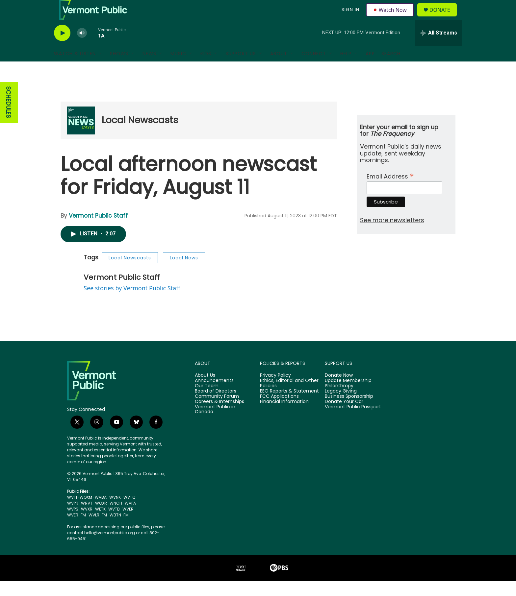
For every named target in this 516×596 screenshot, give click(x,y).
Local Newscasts (140, 135)
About (278, 68)
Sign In (349, 17)
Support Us (240, 68)
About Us (205, 390)
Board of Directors (215, 406)
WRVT (86, 518)
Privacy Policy (275, 390)
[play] (62, 48)
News (149, 68)
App (370, 68)
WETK (100, 524)
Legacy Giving (341, 406)
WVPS (72, 524)
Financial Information (284, 416)
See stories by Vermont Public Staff (132, 303)
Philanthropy (339, 400)
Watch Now (390, 17)
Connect (313, 68)
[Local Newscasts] (81, 135)
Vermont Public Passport (353, 421)
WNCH (116, 518)
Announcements (214, 395)
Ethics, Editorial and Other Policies (289, 398)
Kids (205, 68)
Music (178, 68)
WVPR (72, 518)
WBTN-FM (119, 530)
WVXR (86, 524)
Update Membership (348, 395)
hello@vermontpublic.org (109, 547)
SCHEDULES (8, 117)
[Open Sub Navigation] (100, 68)
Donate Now (339, 390)
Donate (443, 17)
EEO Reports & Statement (289, 406)
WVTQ (129, 512)
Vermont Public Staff (98, 230)
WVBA (101, 512)
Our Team (207, 400)
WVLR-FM (98, 530)
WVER (128, 524)
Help (345, 68)
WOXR (101, 518)
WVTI (72, 512)
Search (390, 68)
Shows (119, 68)
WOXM (86, 512)
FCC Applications (279, 411)
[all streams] (438, 48)
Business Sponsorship (349, 411)
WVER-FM (76, 530)
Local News (184, 272)
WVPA (130, 518)
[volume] (82, 47)
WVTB (114, 524)
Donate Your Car (344, 416)
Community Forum (217, 411)
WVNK (115, 512)
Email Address (390, 190)
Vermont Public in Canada (215, 424)
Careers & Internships (219, 416)
